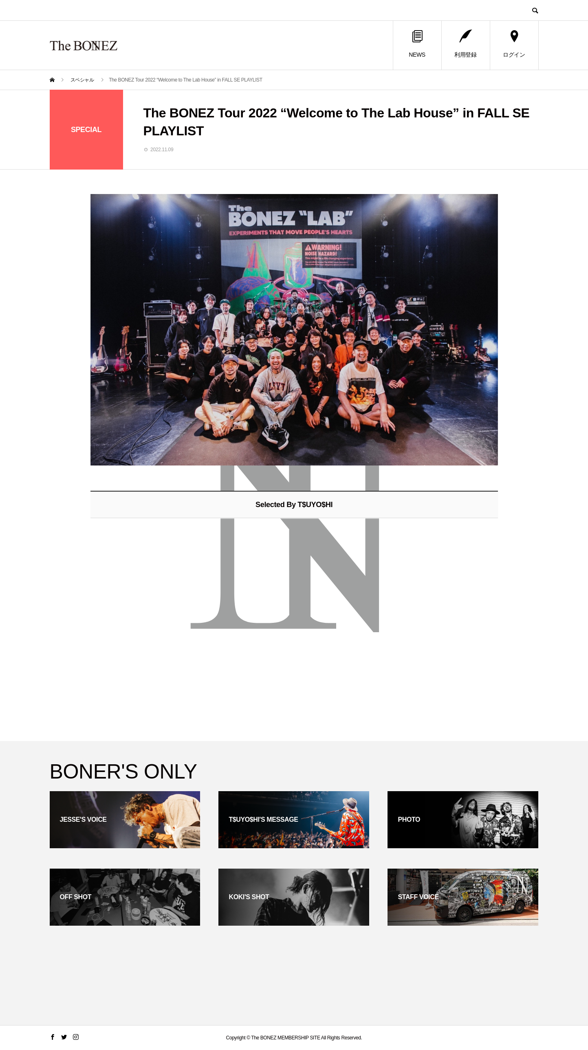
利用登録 (465, 44)
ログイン (514, 44)
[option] (294, 329)
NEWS (417, 44)
